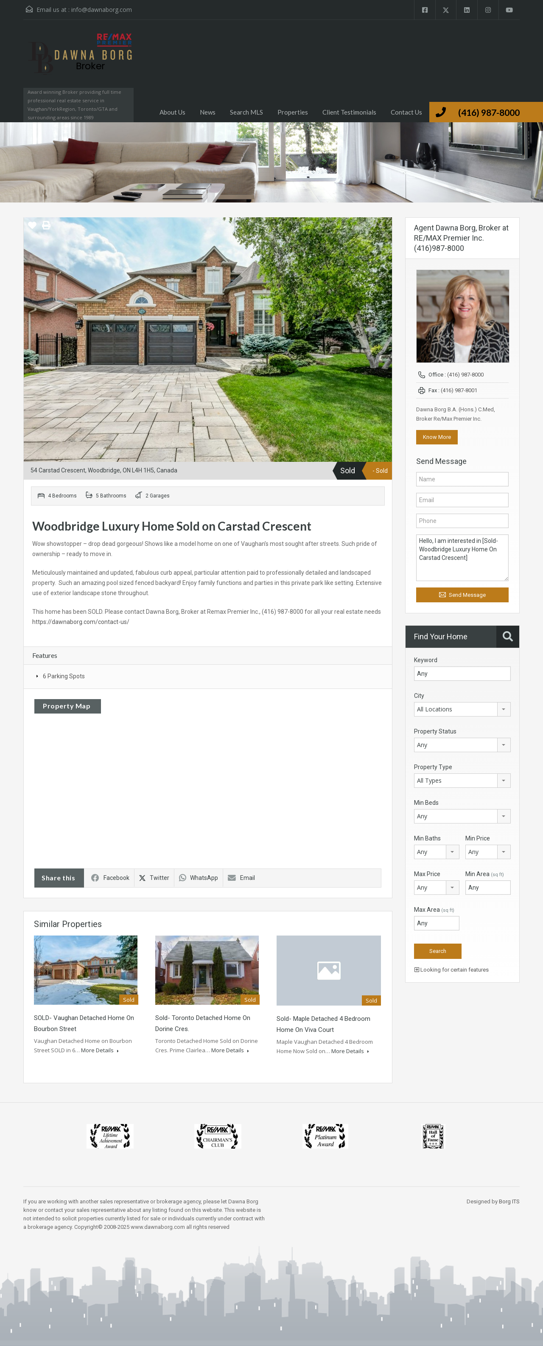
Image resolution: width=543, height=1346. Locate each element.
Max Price (427, 874)
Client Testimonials (349, 112)
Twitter (154, 877)
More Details (100, 1050)
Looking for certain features (451, 970)
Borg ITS (509, 1201)
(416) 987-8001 (459, 390)
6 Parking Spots (64, 676)
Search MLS (246, 112)
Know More (437, 437)
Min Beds (426, 802)
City (419, 695)
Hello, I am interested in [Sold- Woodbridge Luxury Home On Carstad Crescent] (462, 557)
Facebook (110, 877)
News (208, 112)
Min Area (484, 874)
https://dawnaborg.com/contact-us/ (80, 621)
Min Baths (427, 838)
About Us (172, 112)
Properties (292, 112)
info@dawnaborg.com (101, 10)
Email (241, 877)
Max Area (434, 909)
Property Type (433, 767)
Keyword (425, 660)
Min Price (477, 838)
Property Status (435, 731)
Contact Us (406, 112)
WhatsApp (198, 877)
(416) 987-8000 (489, 112)
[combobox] (462, 709)
